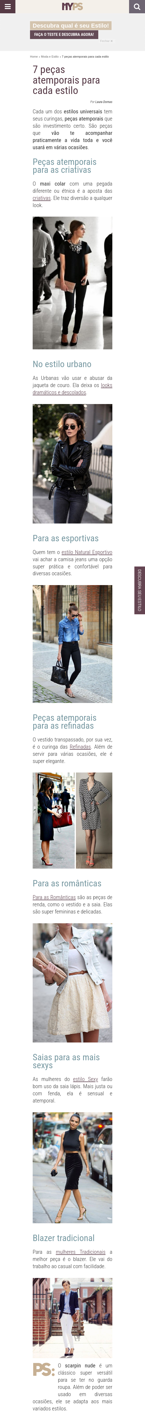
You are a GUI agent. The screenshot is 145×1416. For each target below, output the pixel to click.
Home (34, 56)
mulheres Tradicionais (80, 1252)
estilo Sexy (85, 1079)
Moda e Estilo (50, 56)
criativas (42, 198)
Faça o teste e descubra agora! (64, 34)
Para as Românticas (54, 897)
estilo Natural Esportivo (87, 552)
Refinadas (80, 747)
